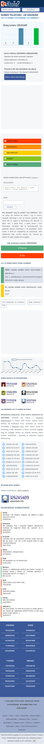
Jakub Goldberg (23, 491)
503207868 (30, 641)
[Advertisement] (22, 107)
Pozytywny (11, 164)
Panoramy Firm (18, 427)
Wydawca (7, 723)
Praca (28, 723)
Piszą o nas (19, 723)
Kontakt (22, 730)
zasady (34, 177)
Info (11, 716)
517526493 (7, 555)
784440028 (10, 672)
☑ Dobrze (22, 249)
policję (26, 238)
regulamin (8, 182)
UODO (16, 238)
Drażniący (11, 147)
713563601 (10, 646)
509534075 (7, 616)
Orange (40, 430)
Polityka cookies (29, 727)
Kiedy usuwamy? (35, 303)
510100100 (30, 651)
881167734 (7, 576)
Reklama (10, 727)
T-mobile (11, 433)
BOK (17, 727)
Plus (2, 433)
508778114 (7, 546)
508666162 (7, 520)
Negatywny (11, 141)
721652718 (10, 677)
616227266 (10, 687)
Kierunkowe (11, 720)
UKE (11, 238)
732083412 (30, 631)
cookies (16, 735)
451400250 (30, 677)
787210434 (10, 631)
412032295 (10, 641)
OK (34, 741)
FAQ (3, 306)
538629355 (30, 672)
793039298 (7, 585)
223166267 (7, 533)
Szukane (24, 716)
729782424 (10, 666)
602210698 (10, 651)
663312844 (10, 682)
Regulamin (35, 716)
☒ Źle (22, 256)
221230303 (30, 682)
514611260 (7, 563)
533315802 (7, 603)
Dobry (9, 159)
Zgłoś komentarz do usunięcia (13, 303)
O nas (34, 720)
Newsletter (24, 720)
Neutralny (11, 153)
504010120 (7, 594)
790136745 (30, 666)
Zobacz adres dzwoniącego (15, 77)
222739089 (30, 636)
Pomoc (37, 723)
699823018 (10, 636)
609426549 (30, 646)
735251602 (30, 687)
